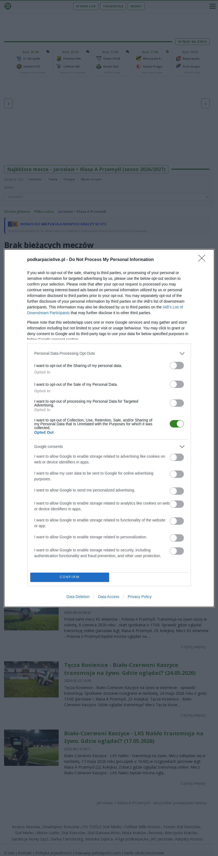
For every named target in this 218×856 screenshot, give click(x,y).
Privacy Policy (139, 596)
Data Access (108, 596)
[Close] (203, 260)
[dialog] (109, 428)
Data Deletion (78, 596)
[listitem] (109, 353)
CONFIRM (69, 577)
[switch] (177, 365)
